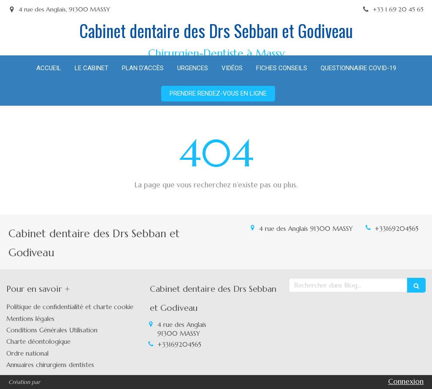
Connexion (406, 381)
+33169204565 (396, 229)
